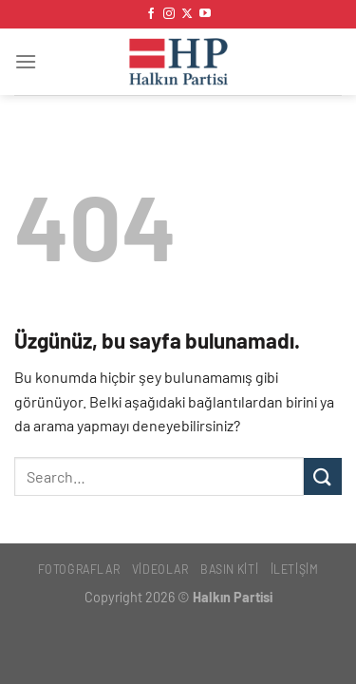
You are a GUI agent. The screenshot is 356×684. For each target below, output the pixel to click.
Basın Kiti (229, 569)
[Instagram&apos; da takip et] (169, 14)
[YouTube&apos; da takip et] (205, 14)
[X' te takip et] (187, 14)
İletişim (295, 569)
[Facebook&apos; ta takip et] (151, 14)
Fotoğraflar (79, 569)
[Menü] (25, 61)
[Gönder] (323, 476)
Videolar (160, 569)
